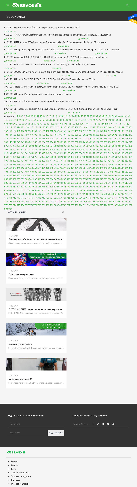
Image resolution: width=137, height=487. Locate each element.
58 (46, 120)
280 (22, 146)
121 (6, 127)
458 (118, 164)
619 (14, 186)
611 (110, 183)
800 (122, 205)
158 (31, 131)
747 (31, 201)
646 (126, 186)
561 (31, 179)
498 (27, 172)
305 (126, 146)
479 (76, 168)
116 (111, 124)
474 (56, 168)
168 (72, 131)
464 (14, 168)
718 (39, 198)
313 (31, 149)
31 (94, 116)
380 (52, 157)
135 (64, 127)
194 (52, 135)
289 (60, 146)
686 (35, 194)
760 (85, 201)
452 (93, 164)
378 (43, 157)
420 (89, 161)
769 (122, 201)
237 (101, 138)
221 (35, 138)
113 (98, 124)
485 (101, 168)
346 (39, 153)
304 (122, 146)
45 (8, 120)
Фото (13, 469)
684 (27, 194)
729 (85, 198)
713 (18, 198)
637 (89, 186)
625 (39, 186)
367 (126, 153)
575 (89, 179)
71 (85, 120)
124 (18, 127)
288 (56, 146)
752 (52, 201)
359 (93, 153)
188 (27, 135)
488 (114, 168)
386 (76, 157)
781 (43, 205)
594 (39, 183)
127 (31, 127)
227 (60, 138)
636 (85, 186)
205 (97, 135)
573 (81, 179)
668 (89, 190)
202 (85, 135)
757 (72, 201)
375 (31, 157)
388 (85, 157)
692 (60, 194)
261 (72, 142)
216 (14, 138)
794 (97, 205)
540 (72, 175)
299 (101, 146)
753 (56, 201)
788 (72, 205)
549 (110, 175)
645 (122, 186)
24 (73, 116)
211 (122, 135)
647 (130, 186)
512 (85, 172)
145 (105, 127)
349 (52, 153)
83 (120, 120)
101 (48, 124)
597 (52, 183)
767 (114, 201)
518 (110, 172)
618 (10, 186)
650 (14, 190)
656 (39, 190)
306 (130, 146)
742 (10, 201)
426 (114, 161)
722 (56, 198)
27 (82, 116)
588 (14, 183)
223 (43, 138)
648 (6, 190)
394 (110, 157)
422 (97, 161)
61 (55, 120)
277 (10, 146)
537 (60, 175)
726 (72, 198)
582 (118, 179)
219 (27, 138)
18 (55, 116)
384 (68, 157)
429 (126, 161)
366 (122, 153)
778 (31, 205)
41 (123, 116)
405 (27, 161)
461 (130, 164)
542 (81, 175)
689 (47, 194)
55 (38, 120)
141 (89, 127)
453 (97, 164)
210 (118, 135)
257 (56, 142)
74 (94, 120)
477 (68, 168)
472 (47, 168)
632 (68, 186)
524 (6, 175)
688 (43, 194)
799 (118, 205)
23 (70, 116)
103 (57, 124)
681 (14, 194)
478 (72, 168)
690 (52, 194)
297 (93, 146)
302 (114, 146)
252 (35, 142)
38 (114, 116)
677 (126, 190)
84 (123, 120)
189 (31, 135)
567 (56, 179)
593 (35, 183)
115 (106, 124)
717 (35, 198)
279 (18, 146)
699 (89, 194)
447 (72, 164)
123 (14, 127)
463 (10, 168)
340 (14, 153)
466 (22, 168)
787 (68, 205)
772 (6, 205)
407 (35, 161)
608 (97, 183)
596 (47, 183)
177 (110, 131)
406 (31, 161)
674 (114, 190)
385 (72, 157)
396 (118, 157)
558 (18, 179)
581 (114, 179)
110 (86, 124)
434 (18, 164)
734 (105, 198)
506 (60, 172)
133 (56, 127)
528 (22, 175)
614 (122, 183)
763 (97, 201)
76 (99, 120)
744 (18, 201)
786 (64, 205)
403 (18, 161)
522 (126, 172)
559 (22, 179)
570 (68, 179)
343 (27, 153)
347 (43, 153)
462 (6, 168)
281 (27, 146)
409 (43, 161)
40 (120, 116)
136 (68, 127)
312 (27, 149)
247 (14, 142)
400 (6, 161)
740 (130, 198)
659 (52, 190)
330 (101, 149)
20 (61, 116)
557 (14, 179)
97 (35, 124)
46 (11, 120)
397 (122, 157)
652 (22, 190)
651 (18, 190)
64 (64, 120)
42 (126, 116)
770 (126, 201)
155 (18, 131)
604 (81, 183)
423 (101, 161)
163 (52, 131)
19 (58, 116)
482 (89, 168)
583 (122, 179)
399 (130, 157)
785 (60, 205)
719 (43, 198)
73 (91, 120)
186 (18, 135)
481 (85, 168)
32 (97, 116)
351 (60, 153)
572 (76, 179)
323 (72, 149)
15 (47, 116)
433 (14, 164)
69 (79, 120)
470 (39, 168)
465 (18, 168)
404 (22, 161)
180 (122, 131)
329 (97, 149)
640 (101, 186)
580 (110, 179)
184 (10, 135)
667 (85, 190)
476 (64, 168)
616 (130, 183)
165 (60, 131)
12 (38, 116)
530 (31, 175)
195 (56, 135)
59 (49, 120)
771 (130, 201)
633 (72, 186)
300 (105, 146)
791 (85, 205)
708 (126, 194)
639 (97, 186)
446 (68, 164)
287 (52, 146)
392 (101, 157)
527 (18, 175)
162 (47, 131)
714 (22, 198)
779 (35, 205)
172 (89, 131)
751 (47, 201)
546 (97, 175)
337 (130, 149)
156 (22, 131)
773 (10, 205)
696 (76, 194)
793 (93, 205)
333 (114, 149)
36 (108, 116)
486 (105, 168)
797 (110, 205)
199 (72, 135)
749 (39, 201)
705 (114, 194)
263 (81, 142)
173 (93, 131)
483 (93, 168)
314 (35, 149)
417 (76, 161)
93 (23, 124)
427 (118, 161)
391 (97, 157)
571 (72, 179)
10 (32, 116)
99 (41, 124)
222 (39, 138)
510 (76, 172)
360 (97, 153)
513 (89, 172)
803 (6, 209)
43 (129, 116)
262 (76, 142)
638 (93, 186)
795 (101, 205)
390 (93, 157)
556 (10, 179)
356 (81, 153)
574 (85, 179)
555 (6, 179)
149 (122, 127)
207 (105, 135)
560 (27, 179)
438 (35, 164)
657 (43, 190)
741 (6, 201)
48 (17, 120)
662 (64, 190)
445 (64, 164)
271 (114, 142)
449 (81, 164)
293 (76, 146)
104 (61, 124)
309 (14, 149)
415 (68, 161)
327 (89, 149)
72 (88, 120)
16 (50, 116)
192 (43, 135)
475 (60, 168)
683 (22, 194)
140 (85, 127)
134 (60, 127)
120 (127, 124)
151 (130, 127)
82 (117, 120)
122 (10, 127)
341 (18, 153)
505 (56, 172)
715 (27, 198)
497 (22, 172)
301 (110, 146)
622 (27, 186)
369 (6, 157)
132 (52, 127)
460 (126, 164)
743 (14, 201)
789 (76, 205)
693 (64, 194)
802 (130, 205)
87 (5, 124)
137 (72, 127)
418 (81, 161)
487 (110, 168)
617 (6, 186)
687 (39, 194)
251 (31, 142)
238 (105, 138)
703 (105, 194)
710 (6, 198)
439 (39, 164)
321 (64, 149)
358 (89, 153)
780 (39, 205)
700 (93, 194)
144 (101, 127)
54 (35, 120)
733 (101, 198)
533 (43, 175)
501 (39, 172)
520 (118, 172)
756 (68, 201)
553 (126, 175)
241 (118, 138)
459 (122, 164)
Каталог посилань (20, 472)
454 (101, 164)
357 (85, 153)
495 (14, 172)
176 (105, 131)
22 (67, 116)
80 (111, 120)
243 (126, 138)
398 (126, 157)
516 (101, 172)
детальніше (10, 31)
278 (14, 146)
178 (114, 131)
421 (93, 161)
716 (31, 198)
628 (52, 186)
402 (14, 161)
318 (52, 149)
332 (110, 149)
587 (10, 183)
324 (76, 149)
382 (60, 157)
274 (126, 142)
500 (35, 172)
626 (43, 186)
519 (114, 172)
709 (130, 194)
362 (105, 153)
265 (89, 142)
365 (118, 153)
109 (81, 124)
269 (105, 142)
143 (97, 127)
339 (10, 153)
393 (105, 157)
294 (81, 146)
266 (93, 142)
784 (56, 205)
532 (39, 175)
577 (97, 179)
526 (14, 175)
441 (47, 164)
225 (52, 138)
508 (68, 172)
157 (27, 131)
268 (101, 142)
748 (35, 201)
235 (93, 138)
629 (56, 186)
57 (44, 120)
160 (39, 131)
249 (22, 142)
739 (126, 198)
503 (47, 172)
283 (35, 146)
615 (126, 183)
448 (76, 164)
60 (52, 120)
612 (114, 183)
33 (100, 116)
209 (114, 135)
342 (22, 153)
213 (130, 135)
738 (122, 198)
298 (97, 146)
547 (101, 175)
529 (27, 175)
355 (76, 153)
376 (35, 157)
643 (114, 186)
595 (43, 183)
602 (72, 183)
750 (43, 201)
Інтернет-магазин (19, 484)
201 (81, 135)
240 (114, 138)
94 (26, 124)
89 (11, 124)
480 (81, 168)
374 (27, 157)
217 (18, 138)
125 (22, 127)
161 (43, 131)
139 (81, 127)
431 (6, 164)
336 (126, 149)
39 (117, 116)
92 (20, 124)
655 (35, 190)
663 (68, 190)
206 (101, 135)
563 (39, 179)
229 (68, 138)
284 (39, 146)
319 (56, 149)
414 (64, 161)
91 (17, 124)
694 (68, 194)
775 (18, 205)
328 (93, 149)
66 (70, 120)
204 (93, 135)
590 (22, 183)
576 (93, 179)
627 (47, 186)
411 (52, 161)
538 (64, 175)
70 (82, 120)
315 (39, 149)
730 (89, 198)
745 (22, 201)
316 (43, 149)
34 (103, 116)
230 (72, 138)
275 (130, 142)
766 (110, 201)
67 (73, 120)
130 (43, 127)
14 (44, 116)
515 (97, 172)
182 (130, 131)
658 (47, 190)
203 (89, 135)
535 (52, 175)
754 (60, 201)
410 (47, 161)
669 (93, 190)
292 (72, 146)
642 (110, 186)
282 (31, 146)
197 (64, 135)
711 (10, 198)
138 (76, 127)
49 (20, 120)
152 (6, 131)
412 (56, 161)
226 (56, 138)
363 (110, 153)
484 (97, 168)
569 (64, 179)
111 (90, 124)
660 (56, 190)
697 (81, 194)
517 (105, 172)
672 (105, 190)
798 (114, 205)
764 (101, 201)
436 (27, 164)
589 (18, 183)
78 (105, 120)
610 (105, 183)
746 (27, 201)
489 (118, 168)
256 (52, 142)
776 (22, 205)
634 (76, 186)
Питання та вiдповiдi (21, 476)
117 (115, 124)
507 (64, 172)
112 (94, 124)
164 (56, 131)
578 (101, 179)
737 (118, 198)
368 (130, 153)
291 (68, 146)
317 (47, 149)
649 (10, 190)
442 (52, 164)
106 (69, 124)
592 (31, 183)
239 (110, 138)
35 (105, 116)
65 (67, 120)
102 (52, 124)
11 (35, 116)
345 (35, 153)
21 (64, 116)
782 (47, 205)
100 (44, 124)
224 (47, 138)
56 (41, 120)
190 (35, 135)
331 (105, 149)
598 (56, 183)
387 (81, 157)
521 (122, 172)
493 (6, 172)
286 (47, 146)
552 (122, 175)
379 (47, 157)
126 (27, 127)
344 (31, 153)
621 (22, 186)
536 (56, 175)
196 (60, 135)
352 (64, 153)
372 (18, 157)
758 (76, 201)
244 (130, 138)
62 (58, 120)
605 (85, 183)
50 (23, 120)
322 (68, 149)
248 (18, 142)
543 (85, 175)
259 (64, 142)
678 (130, 190)
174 (97, 131)
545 (93, 175)
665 (76, 190)
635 (81, 186)
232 (81, 138)
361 (101, 153)
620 (18, 186)
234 (89, 138)
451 (89, 164)
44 (5, 120)
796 (105, 205)
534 (47, 175)
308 (10, 149)
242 (122, 138)
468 (31, 168)
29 (88, 116)
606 (89, 183)
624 (35, 186)
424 (105, 161)
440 (43, 164)
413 (60, 161)
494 (10, 172)
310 (18, 149)
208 (110, 135)
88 (8, 124)
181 (126, 131)
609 (101, 183)
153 (10, 131)
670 (97, 190)
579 (105, 179)
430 (130, 161)
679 (6, 194)
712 (14, 198)
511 (81, 172)
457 (114, 164)
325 (81, 149)
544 (89, 175)
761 (89, 201)
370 (10, 157)
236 (97, 138)
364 (114, 153)
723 (60, 198)
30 (91, 116)
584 (126, 179)
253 (39, 142)
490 (122, 168)
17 (53, 116)
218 (22, 138)
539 (68, 175)
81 (114, 120)
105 (65, 124)
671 (101, 190)
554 (130, 175)
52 (29, 120)
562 (35, 179)
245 (6, 142)
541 (76, 175)
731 (93, 198)
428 (122, 161)
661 (60, 190)
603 (76, 183)
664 (72, 190)
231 (76, 138)
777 (27, 205)
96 (32, 124)
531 (35, 175)
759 (81, 201)
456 (110, 164)
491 (126, 168)
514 (93, 172)
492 (130, 168)
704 (110, 194)
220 (31, 138)
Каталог (15, 465)
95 (29, 124)
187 (22, 135)
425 (110, 161)
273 (122, 142)
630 (60, 186)
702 (101, 194)
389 (89, 157)
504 (52, 172)
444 (60, 164)
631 (64, 186)
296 (89, 146)
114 (102, 124)
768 (118, 201)
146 (110, 127)
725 (68, 198)
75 (97, 120)
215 (10, 138)
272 (118, 142)
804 (10, 209)
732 (97, 198)
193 (47, 135)
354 (72, 153)
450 (85, 164)
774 (14, 205)
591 (27, 183)
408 (39, 161)
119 (123, 124)
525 (10, 175)
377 (39, 157)
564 (43, 179)
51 (26, 120)
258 (60, 142)
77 (102, 120)
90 (14, 124)
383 (64, 157)
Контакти (15, 480)
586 (6, 183)
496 (18, 172)
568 (60, 179)
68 (76, 120)
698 (85, 194)
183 (6, 135)
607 (93, 183)
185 (14, 135)
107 (73, 124)
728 (81, 198)
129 (39, 127)
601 (68, 183)
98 (38, 124)
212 (126, 135)
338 (6, 153)
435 (22, 164)
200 (76, 135)
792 (89, 205)
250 (27, 142)
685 (31, 194)
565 (47, 179)
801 (126, 205)
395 (114, 157)
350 (56, 153)
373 (22, 157)
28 (85, 116)
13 (41, 116)
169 (76, 131)
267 (97, 142)
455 (105, 164)
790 (81, 205)
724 (64, 198)
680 (10, 194)
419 (85, 161)
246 (10, 142)
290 (64, 146)
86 (129, 120)
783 (52, 205)
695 (72, 194)
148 (118, 127)
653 (27, 190)
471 (43, 168)
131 (47, 127)
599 (60, 183)
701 (97, 194)
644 (118, 186)
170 (81, 131)
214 (6, 138)
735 (110, 198)
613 (118, 183)
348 (47, 153)
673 (110, 190)
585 (130, 179)
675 (118, 190)
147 (114, 127)
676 (122, 190)
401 (10, 161)
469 (35, 168)
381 (56, 157)
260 (68, 142)
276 (6, 146)
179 (118, 131)
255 (47, 142)
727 (76, 198)
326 (85, 149)
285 (43, 146)
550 (114, 175)
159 (35, 131)
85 (126, 120)
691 (56, 194)
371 (14, 157)
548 (105, 175)
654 (31, 190)
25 (76, 116)
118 (119, 124)
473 (52, 168)
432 (10, 164)
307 (6, 149)
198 (68, 135)
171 (85, 131)
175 (101, 131)
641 (105, 186)
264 (85, 142)
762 (93, 201)
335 (122, 149)
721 (52, 198)
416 (72, 161)
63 (61, 120)
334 (118, 149)
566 (52, 179)
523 (130, 172)
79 (108, 120)
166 (64, 131)
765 (105, 201)
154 (14, 131)
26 (79, 116)
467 (27, 168)
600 (64, 183)
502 (43, 172)
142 (93, 127)
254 (43, 142)
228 (64, 138)
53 (32, 120)
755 (64, 201)
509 (72, 172)
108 (77, 124)
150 (126, 127)
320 (60, 149)
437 (31, 164)
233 (85, 138)
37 (111, 116)
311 (22, 149)
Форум (14, 461)
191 (39, 135)
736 (114, 198)
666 (81, 190)
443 (56, 164)
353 (68, 153)
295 (85, 146)
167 (68, 131)
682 (18, 194)
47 (14, 120)
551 (118, 175)
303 (118, 146)
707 (122, 194)
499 (31, 172)
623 (31, 186)
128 (35, 127)
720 (47, 198)
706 (118, 194)
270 (110, 142)
